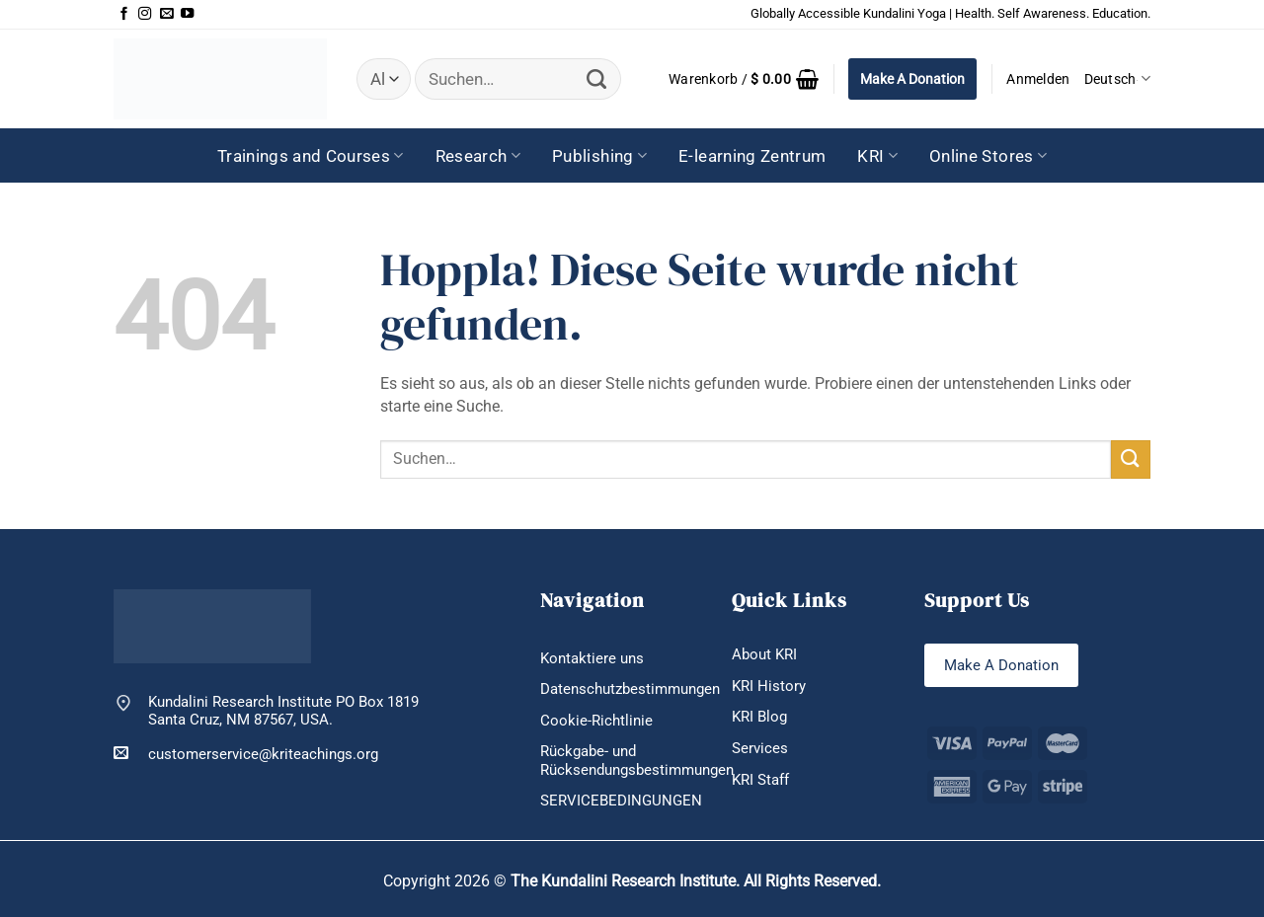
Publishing (599, 156)
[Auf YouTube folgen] (187, 14)
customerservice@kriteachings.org (246, 753)
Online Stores (988, 156)
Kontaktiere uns (592, 658)
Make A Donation (912, 79)
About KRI (764, 654)
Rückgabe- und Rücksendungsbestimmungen (637, 760)
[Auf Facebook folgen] (124, 14)
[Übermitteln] (597, 79)
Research (477, 156)
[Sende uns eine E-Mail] (166, 14)
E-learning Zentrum (752, 156)
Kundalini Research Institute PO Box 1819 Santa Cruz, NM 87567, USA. (283, 711)
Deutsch (1117, 78)
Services (760, 748)
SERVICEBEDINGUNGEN (621, 800)
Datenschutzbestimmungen (630, 689)
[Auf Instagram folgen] (144, 14)
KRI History (769, 686)
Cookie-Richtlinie (596, 720)
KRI (877, 156)
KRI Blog (759, 717)
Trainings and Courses (310, 156)
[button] (744, 79)
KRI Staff (760, 780)
